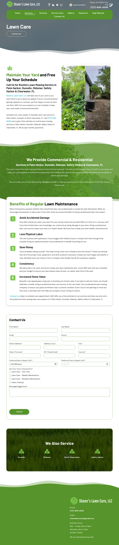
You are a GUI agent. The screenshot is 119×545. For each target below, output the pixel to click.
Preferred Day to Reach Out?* (21, 360)
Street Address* (15, 344)
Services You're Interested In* (21, 369)
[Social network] (49, 5)
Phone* (64, 335)
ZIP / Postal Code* (51, 352)
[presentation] (26, 402)
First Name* (13, 327)
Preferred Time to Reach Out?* (73, 360)
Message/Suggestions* (18, 386)
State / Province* (16, 352)
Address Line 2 (50, 344)
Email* (11, 335)
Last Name (65, 327)
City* (80, 344)
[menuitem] (18, 13)
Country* (82, 352)
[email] (61, 5)
